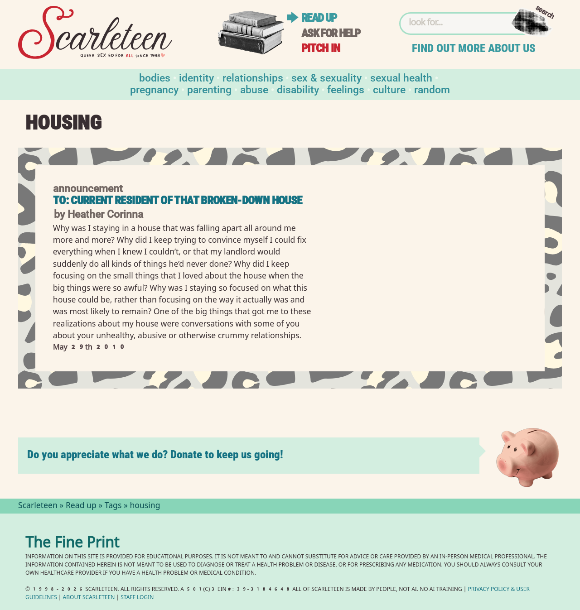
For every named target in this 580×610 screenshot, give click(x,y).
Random (432, 89)
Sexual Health (401, 77)
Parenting (209, 89)
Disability (298, 89)
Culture (389, 89)
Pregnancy (154, 89)
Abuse (254, 89)
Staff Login (137, 598)
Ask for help (330, 33)
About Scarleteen (89, 598)
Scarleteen (38, 506)
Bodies (154, 77)
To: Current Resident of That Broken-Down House (177, 200)
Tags (113, 506)
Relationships (252, 77)
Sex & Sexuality (326, 77)
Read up (319, 17)
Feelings (345, 89)
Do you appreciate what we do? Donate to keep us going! (155, 454)
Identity (196, 77)
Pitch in (320, 48)
